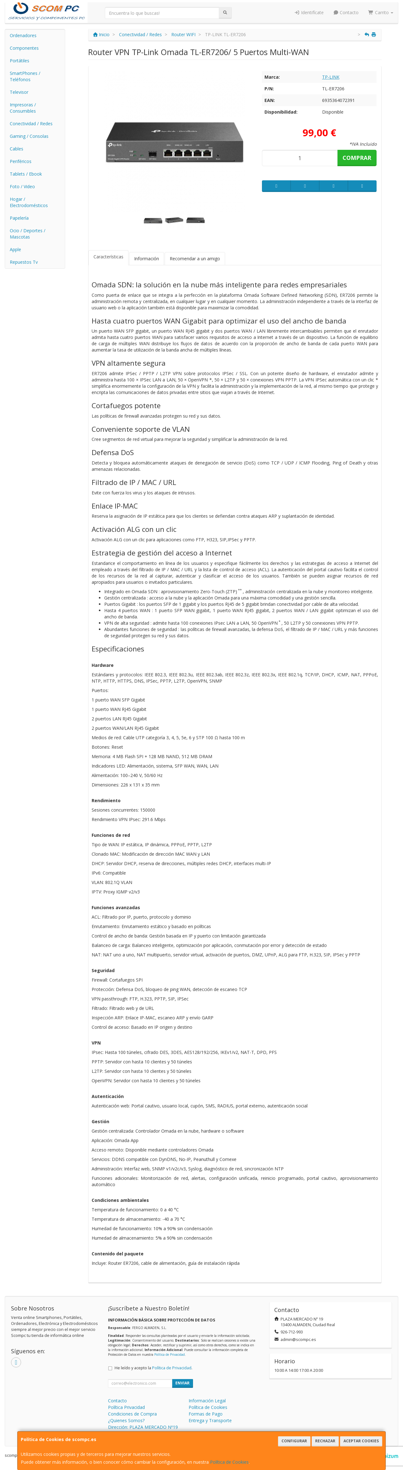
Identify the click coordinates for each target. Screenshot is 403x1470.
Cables (16, 149)
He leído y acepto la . (153, 1368)
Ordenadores (23, 35)
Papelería (19, 218)
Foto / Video (22, 186)
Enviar (182, 1383)
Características (108, 257)
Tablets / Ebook (26, 174)
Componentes (24, 48)
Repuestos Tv (24, 262)
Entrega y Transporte (210, 1420)
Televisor (19, 92)
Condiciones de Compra (132, 1414)
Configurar (294, 1441)
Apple (15, 249)
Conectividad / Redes (31, 124)
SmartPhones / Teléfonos (25, 76)
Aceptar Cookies (361, 1441)
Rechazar (325, 1441)
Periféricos (20, 161)
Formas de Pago (206, 1414)
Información (146, 259)
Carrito (380, 12)
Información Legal (207, 1401)
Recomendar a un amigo (195, 259)
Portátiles (19, 61)
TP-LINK (330, 77)
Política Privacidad (126, 1407)
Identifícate (309, 12)
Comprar (357, 157)
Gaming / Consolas (29, 136)
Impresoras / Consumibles (23, 108)
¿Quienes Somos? (126, 1420)
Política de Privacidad (169, 1354)
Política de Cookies (229, 1462)
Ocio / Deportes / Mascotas (27, 234)
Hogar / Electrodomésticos (29, 202)
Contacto (346, 12)
